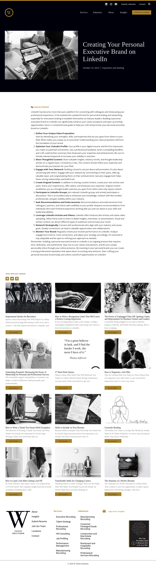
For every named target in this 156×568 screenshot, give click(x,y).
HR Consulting (63, 533)
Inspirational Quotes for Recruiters (21, 316)
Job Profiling (62, 538)
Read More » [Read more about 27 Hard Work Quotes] (63, 388)
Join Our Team (39, 526)
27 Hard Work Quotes (64, 372)
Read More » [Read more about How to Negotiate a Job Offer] (113, 388)
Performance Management (62, 544)
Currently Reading (113, 427)
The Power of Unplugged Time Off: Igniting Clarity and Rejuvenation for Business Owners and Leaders (127, 317)
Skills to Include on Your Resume (69, 427)
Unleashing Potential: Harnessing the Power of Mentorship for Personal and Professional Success (27, 373)
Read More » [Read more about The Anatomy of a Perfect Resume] (113, 494)
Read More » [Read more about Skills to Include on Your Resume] (63, 441)
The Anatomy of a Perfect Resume (120, 481)
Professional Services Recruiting (89, 554)
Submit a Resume (128, 4)
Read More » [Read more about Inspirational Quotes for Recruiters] (14, 332)
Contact (142, 4)
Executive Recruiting (65, 517)
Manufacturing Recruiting (63, 551)
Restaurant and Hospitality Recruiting (87, 545)
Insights (123, 12)
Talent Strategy (63, 521)
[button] (149, 4)
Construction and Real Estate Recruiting (88, 536)
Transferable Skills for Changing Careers (73, 481)
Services (84, 12)
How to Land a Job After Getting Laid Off (24, 481)
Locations (36, 531)
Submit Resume (39, 521)
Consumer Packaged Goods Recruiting (88, 526)
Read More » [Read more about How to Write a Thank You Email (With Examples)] (14, 441)
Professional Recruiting (62, 527)
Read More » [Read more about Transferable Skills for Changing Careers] (63, 494)
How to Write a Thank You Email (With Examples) (28, 427)
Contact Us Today (141, 12)
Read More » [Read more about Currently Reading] (113, 441)
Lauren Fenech (41, 107)
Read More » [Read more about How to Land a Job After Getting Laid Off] (14, 494)
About (111, 12)
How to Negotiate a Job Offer (117, 372)
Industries (98, 12)
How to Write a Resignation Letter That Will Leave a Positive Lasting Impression (77, 317)
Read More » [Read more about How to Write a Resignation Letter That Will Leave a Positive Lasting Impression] (63, 332)
